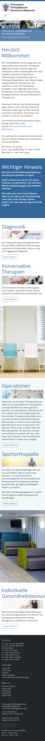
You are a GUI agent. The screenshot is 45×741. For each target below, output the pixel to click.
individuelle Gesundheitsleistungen (15, 677)
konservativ (6, 671)
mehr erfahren (9, 257)
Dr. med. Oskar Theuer (11, 659)
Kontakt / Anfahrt (8, 686)
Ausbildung (6, 691)
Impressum (6, 693)
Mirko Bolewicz (8, 648)
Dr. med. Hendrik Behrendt (12, 646)
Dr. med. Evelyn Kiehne (11, 653)
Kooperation (7, 688)
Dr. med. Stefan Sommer (11, 657)
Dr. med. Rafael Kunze (10, 655)
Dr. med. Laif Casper (10, 650)
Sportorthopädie (8, 675)
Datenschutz (7, 695)
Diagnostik (6, 668)
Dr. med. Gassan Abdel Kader (13, 644)
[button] (3, 30)
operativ (5, 673)
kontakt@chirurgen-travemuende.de (9, 725)
